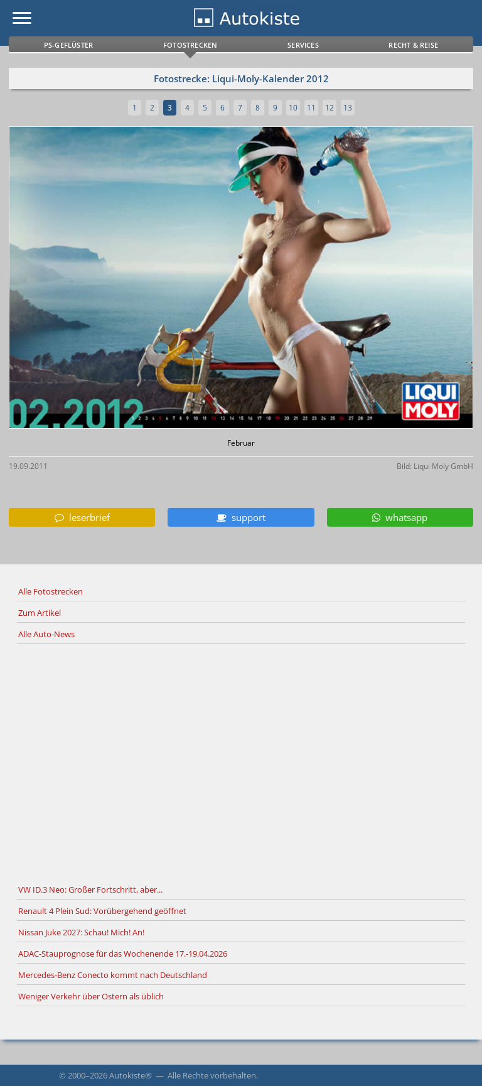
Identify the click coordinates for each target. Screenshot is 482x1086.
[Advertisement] (241, 762)
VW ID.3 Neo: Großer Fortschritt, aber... (90, 889)
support (241, 517)
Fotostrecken (190, 45)
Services (303, 45)
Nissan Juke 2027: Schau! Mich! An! (81, 932)
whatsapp (399, 517)
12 (329, 107)
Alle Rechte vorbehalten (212, 1075)
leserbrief (82, 517)
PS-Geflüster (68, 45)
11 (311, 107)
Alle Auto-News (46, 634)
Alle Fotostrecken (50, 591)
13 (347, 107)
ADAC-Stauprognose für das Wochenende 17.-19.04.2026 (122, 953)
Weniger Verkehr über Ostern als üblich (91, 996)
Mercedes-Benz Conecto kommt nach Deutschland (112, 975)
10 (293, 107)
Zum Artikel (39, 612)
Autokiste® (130, 1075)
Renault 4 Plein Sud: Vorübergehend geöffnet (102, 911)
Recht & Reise (413, 45)
